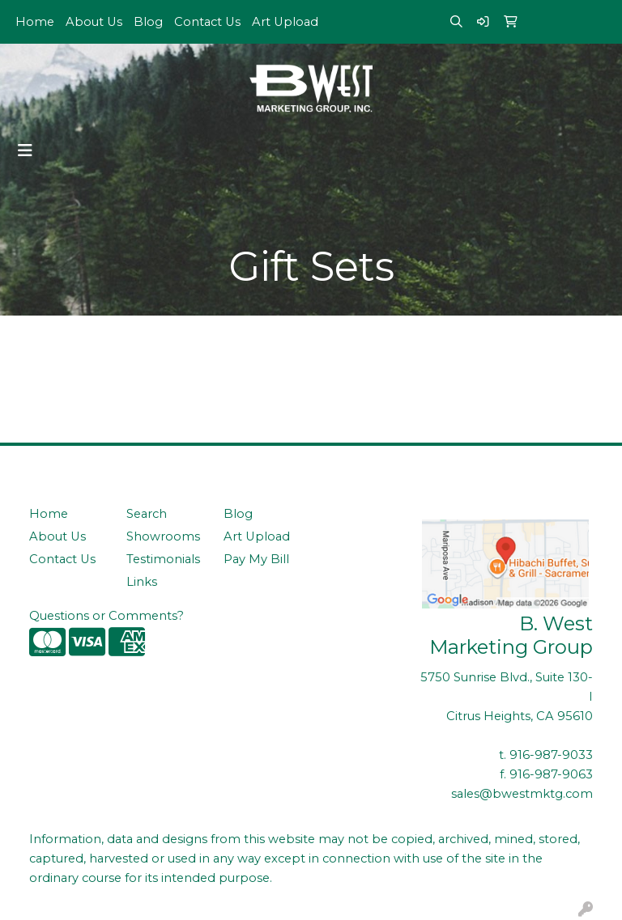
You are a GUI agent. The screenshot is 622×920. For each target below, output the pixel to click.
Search (146, 514)
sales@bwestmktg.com (522, 793)
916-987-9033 (551, 755)
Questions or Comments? (106, 615)
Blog (148, 22)
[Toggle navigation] (25, 150)
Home (34, 22)
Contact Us (207, 22)
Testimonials (163, 559)
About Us (94, 22)
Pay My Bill (256, 559)
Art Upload (285, 22)
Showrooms (163, 536)
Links (141, 581)
